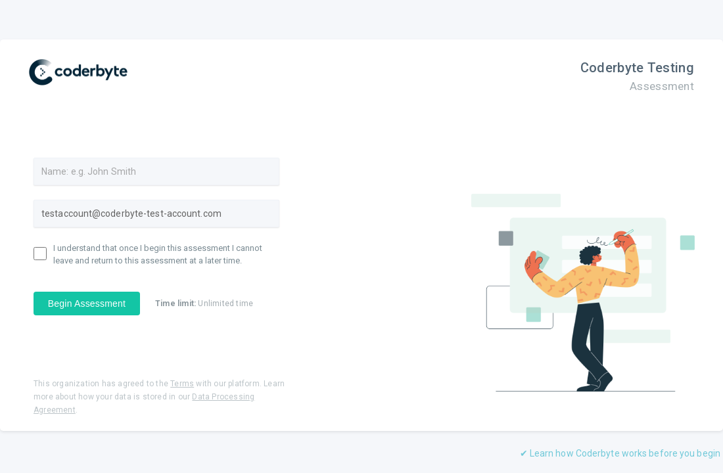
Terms (182, 383)
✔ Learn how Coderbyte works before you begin (620, 453)
